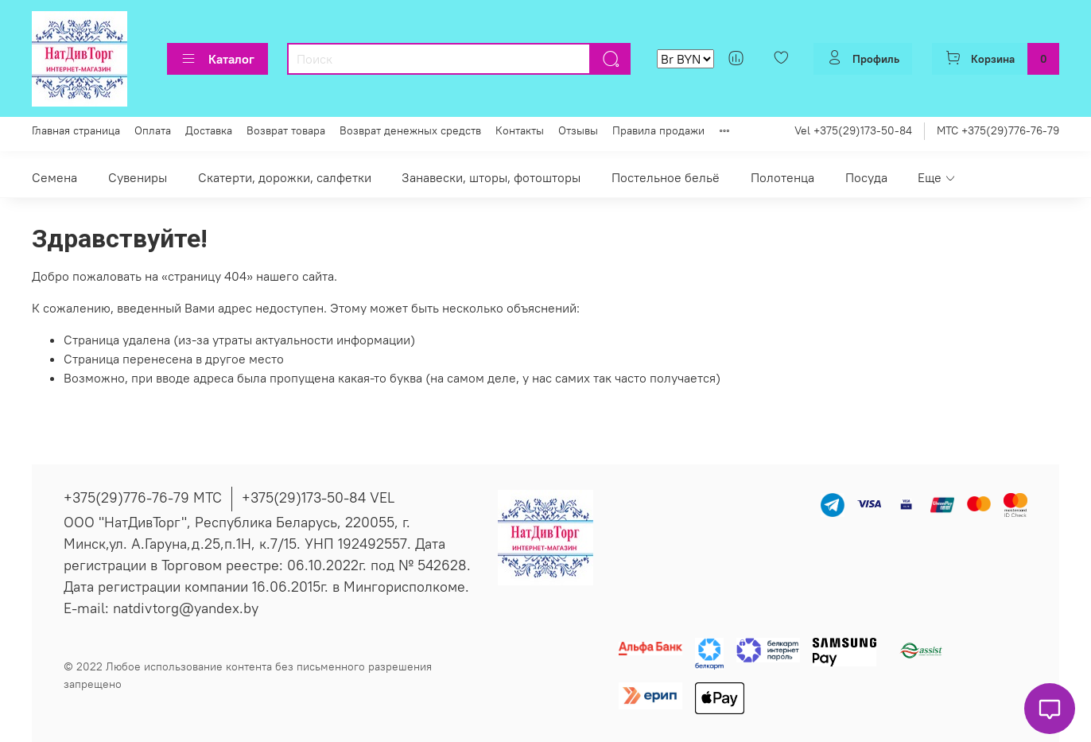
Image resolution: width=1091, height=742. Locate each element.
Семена (54, 177)
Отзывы (578, 130)
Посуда (866, 177)
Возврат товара (286, 130)
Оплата (152, 130)
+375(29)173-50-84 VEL (318, 497)
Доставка (208, 130)
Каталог (217, 59)
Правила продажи (658, 130)
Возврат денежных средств (410, 130)
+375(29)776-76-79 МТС (143, 497)
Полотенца (782, 177)
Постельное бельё (666, 177)
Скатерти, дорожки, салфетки (284, 177)
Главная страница (76, 130)
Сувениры (137, 177)
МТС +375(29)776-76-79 (998, 130)
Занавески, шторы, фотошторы (491, 177)
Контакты (519, 130)
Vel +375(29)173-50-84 (853, 130)
